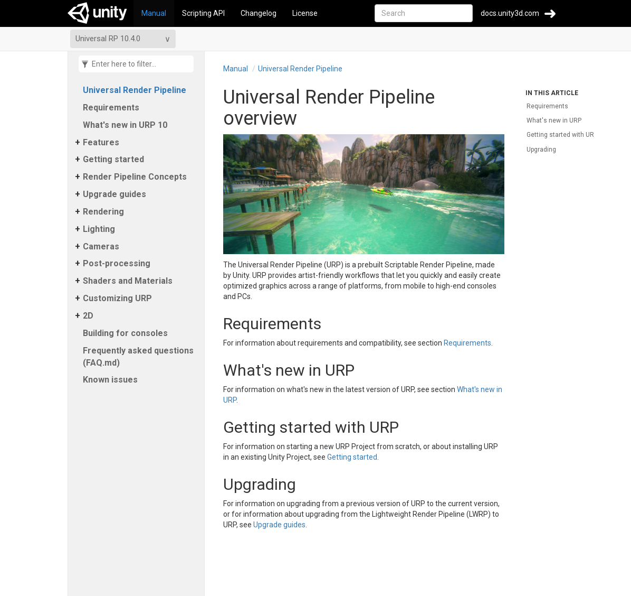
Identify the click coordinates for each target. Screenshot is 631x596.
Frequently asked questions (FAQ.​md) (138, 357)
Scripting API (203, 13)
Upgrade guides (114, 194)
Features (101, 142)
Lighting (99, 229)
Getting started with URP (562, 134)
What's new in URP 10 (125, 125)
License (305, 13)
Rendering (103, 212)
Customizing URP (117, 298)
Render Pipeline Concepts (135, 177)
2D (88, 316)
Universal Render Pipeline (134, 90)
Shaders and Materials (128, 281)
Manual (153, 13)
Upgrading (541, 149)
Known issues (110, 380)
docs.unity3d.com (510, 13)
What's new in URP (554, 120)
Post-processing (116, 263)
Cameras (101, 246)
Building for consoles (125, 333)
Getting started (113, 159)
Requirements (111, 108)
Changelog (258, 13)
